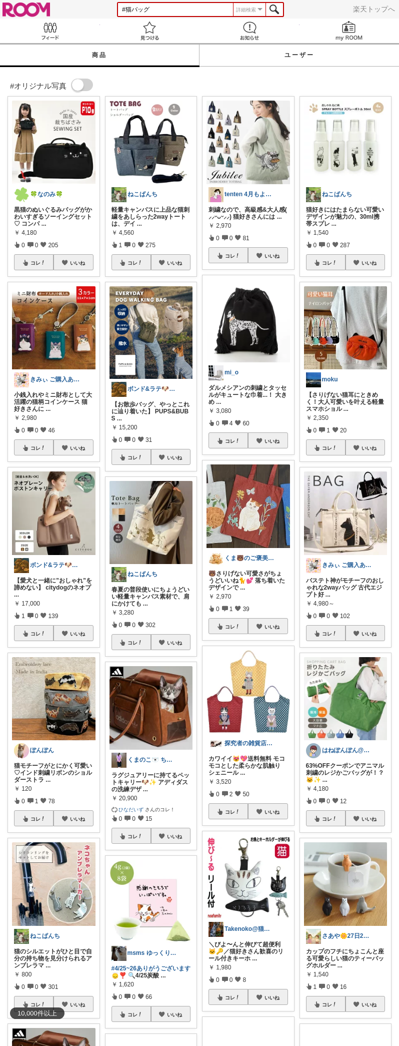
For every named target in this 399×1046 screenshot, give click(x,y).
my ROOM (350, 31)
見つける (150, 31)
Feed (50, 31)
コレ (38, 262)
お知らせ (250, 31)
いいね (77, 262)
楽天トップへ (374, 9)
